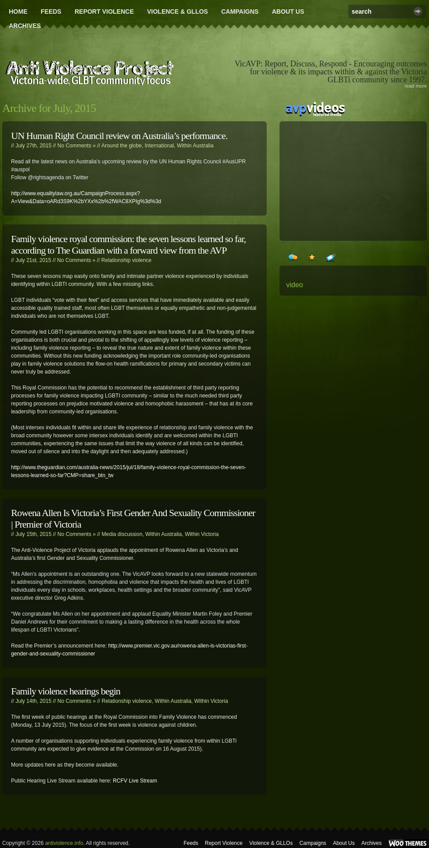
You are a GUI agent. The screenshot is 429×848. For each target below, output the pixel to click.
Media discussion (122, 534)
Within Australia (195, 146)
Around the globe (121, 146)
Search (417, 11)
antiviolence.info (64, 843)
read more (416, 86)
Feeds (51, 11)
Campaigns (240, 11)
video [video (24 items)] (294, 285)
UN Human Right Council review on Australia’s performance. (119, 135)
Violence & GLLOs (177, 11)
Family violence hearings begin (65, 691)
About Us (288, 11)
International (159, 146)
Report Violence (104, 11)
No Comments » (76, 146)
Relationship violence (126, 260)
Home (18, 11)
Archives (25, 25)
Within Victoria (201, 534)
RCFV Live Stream (135, 781)
